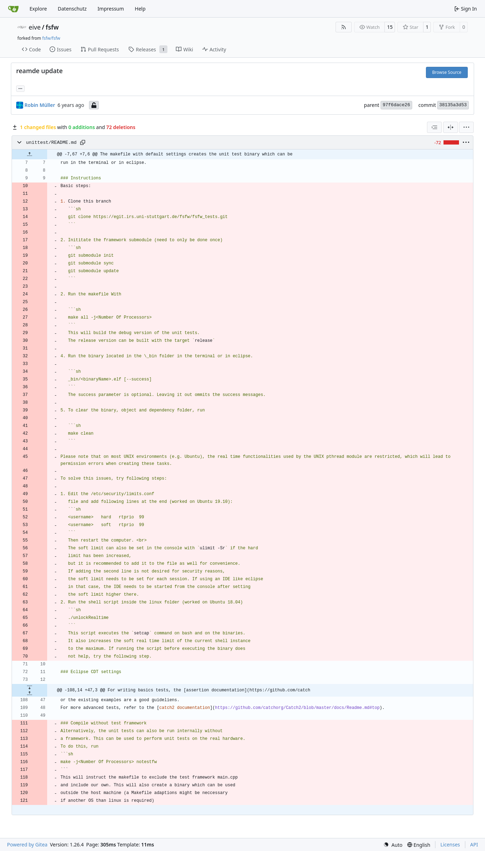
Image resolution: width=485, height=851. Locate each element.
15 (390, 27)
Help (140, 8)
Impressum (110, 8)
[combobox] (434, 127)
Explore (38, 8)
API (474, 844)
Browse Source (446, 72)
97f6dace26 (396, 105)
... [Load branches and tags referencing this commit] (20, 87)
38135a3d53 (453, 105)
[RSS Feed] (344, 27)
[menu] (466, 127)
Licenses (450, 844)
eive (35, 27)
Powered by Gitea (27, 844)
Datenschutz (72, 8)
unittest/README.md (51, 142)
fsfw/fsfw (51, 38)
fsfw (52, 27)
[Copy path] (83, 142)
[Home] (13, 8)
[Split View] (450, 127)
